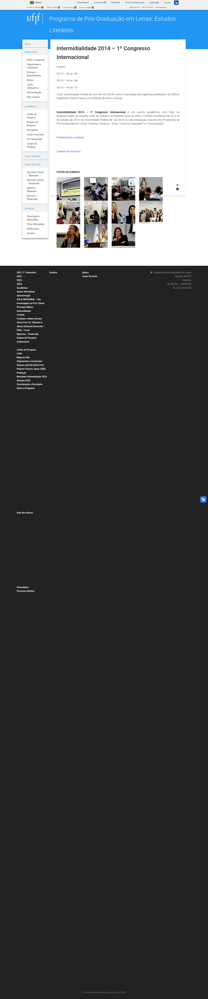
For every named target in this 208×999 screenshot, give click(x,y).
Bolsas (21, 346)
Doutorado (22, 417)
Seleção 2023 (23, 628)
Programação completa (70, 137)
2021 (53, 339)
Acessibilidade (160, 7)
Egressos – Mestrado (92, 414)
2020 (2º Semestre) (26, 583)
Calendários (23, 529)
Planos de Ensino (25, 542)
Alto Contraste (147, 7)
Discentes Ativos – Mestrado (95, 343)
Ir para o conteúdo (35, 7)
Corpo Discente (89, 276)
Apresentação (24, 295)
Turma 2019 (88, 289)
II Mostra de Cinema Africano (62, 892)
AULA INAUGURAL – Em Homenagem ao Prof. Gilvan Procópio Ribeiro (31, 303)
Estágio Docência (25, 396)
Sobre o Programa (26, 388)
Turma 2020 (88, 285)
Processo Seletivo (26, 591)
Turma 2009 (88, 330)
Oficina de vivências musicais (62, 576)
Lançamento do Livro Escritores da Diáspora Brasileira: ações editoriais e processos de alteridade (65, 826)
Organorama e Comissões (29, 361)
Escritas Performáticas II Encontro (64, 422)
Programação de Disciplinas (29, 538)
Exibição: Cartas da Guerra (61, 501)
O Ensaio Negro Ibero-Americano (63, 851)
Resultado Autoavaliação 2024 (32, 376)
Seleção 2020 (23, 595)
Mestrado (22, 421)
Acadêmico (22, 288)
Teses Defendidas (25, 442)
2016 (53, 697)
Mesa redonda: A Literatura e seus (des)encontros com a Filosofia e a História (64, 801)
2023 (19, 280)
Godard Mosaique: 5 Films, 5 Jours (64, 426)
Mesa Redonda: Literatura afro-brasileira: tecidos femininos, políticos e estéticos (63, 613)
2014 (53, 863)
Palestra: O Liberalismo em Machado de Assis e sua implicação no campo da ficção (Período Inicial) (65, 751)
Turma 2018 (88, 293)
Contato (21, 314)
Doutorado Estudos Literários (95, 347)
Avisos (85, 272)
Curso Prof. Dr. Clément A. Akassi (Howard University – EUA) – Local (31, 326)
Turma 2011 (88, 322)
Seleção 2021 (23, 616)
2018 (53, 493)
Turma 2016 (88, 301)
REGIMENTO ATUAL (26, 467)
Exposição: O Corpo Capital (61, 643)
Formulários (23, 587)
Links (19, 353)
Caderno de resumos (69, 151)
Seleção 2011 (23, 678)
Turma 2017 (88, 297)
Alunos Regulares (25, 546)
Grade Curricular (24, 413)
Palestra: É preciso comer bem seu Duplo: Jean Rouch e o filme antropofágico (64, 813)
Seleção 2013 (23, 670)
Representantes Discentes (28, 567)
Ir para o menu (53, 7)
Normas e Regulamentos (28, 459)
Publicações (23, 500)
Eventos (53, 272)
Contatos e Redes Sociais (29, 318)
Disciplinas (22, 392)
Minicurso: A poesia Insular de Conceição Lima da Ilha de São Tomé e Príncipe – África (65, 584)
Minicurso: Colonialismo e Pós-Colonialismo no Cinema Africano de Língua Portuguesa (65, 954)
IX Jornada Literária (58, 489)
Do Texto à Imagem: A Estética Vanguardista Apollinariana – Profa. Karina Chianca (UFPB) (65, 393)
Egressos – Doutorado (28, 334)
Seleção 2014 (23, 666)
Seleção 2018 (23, 645)
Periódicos (22, 505)
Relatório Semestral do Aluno (29, 563)
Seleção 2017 (23, 649)
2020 (53, 276)
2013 (53, 971)
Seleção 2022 (23, 620)
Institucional (23, 341)
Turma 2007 (88, 339)
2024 (19, 284)
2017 (53, 572)
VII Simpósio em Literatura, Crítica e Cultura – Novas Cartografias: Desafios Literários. (65, 979)
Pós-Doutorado (24, 496)
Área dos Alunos (25, 512)
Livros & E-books (24, 509)
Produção (21, 373)
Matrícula (22, 533)
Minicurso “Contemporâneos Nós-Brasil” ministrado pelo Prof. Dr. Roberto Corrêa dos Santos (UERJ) (64, 942)
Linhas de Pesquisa (26, 349)
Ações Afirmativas (26, 291)
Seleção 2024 (23, 633)
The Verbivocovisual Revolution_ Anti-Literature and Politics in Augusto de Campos (63, 472)
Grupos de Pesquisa (27, 338)
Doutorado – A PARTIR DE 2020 (30, 409)
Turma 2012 (88, 318)
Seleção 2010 (23, 682)
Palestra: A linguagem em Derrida (64, 709)
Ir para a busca (69, 7)
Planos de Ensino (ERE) (27, 430)
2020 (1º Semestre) (26, 575)
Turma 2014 (88, 309)
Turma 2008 (88, 334)
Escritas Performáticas (60, 497)
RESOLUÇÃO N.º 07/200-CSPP (30, 463)
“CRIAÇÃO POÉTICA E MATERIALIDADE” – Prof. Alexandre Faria (65, 322)
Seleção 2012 (23, 674)
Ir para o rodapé (86, 7)
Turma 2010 (88, 326)
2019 (53, 343)
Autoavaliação (24, 311)
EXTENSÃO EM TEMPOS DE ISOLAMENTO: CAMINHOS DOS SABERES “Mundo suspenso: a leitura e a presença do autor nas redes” (63, 297)
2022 (19, 276)
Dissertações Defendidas (28, 438)
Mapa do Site (135, 7)
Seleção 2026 (23, 637)
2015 (53, 767)
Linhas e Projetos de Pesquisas (30, 450)
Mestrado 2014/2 (25, 662)
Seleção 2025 (23, 380)
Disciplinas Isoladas (26, 550)
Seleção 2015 (23, 657)
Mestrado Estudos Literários (95, 280)
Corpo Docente (24, 401)
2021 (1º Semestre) (26, 272)
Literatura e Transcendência (62, 439)
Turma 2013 (88, 314)
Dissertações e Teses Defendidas (31, 434)
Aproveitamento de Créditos (29, 525)
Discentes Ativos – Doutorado (95, 409)
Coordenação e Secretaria (29, 384)
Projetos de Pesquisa (26, 455)
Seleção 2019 (23, 641)
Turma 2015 (88, 305)
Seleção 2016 (23, 653)
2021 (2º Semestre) (26, 579)
